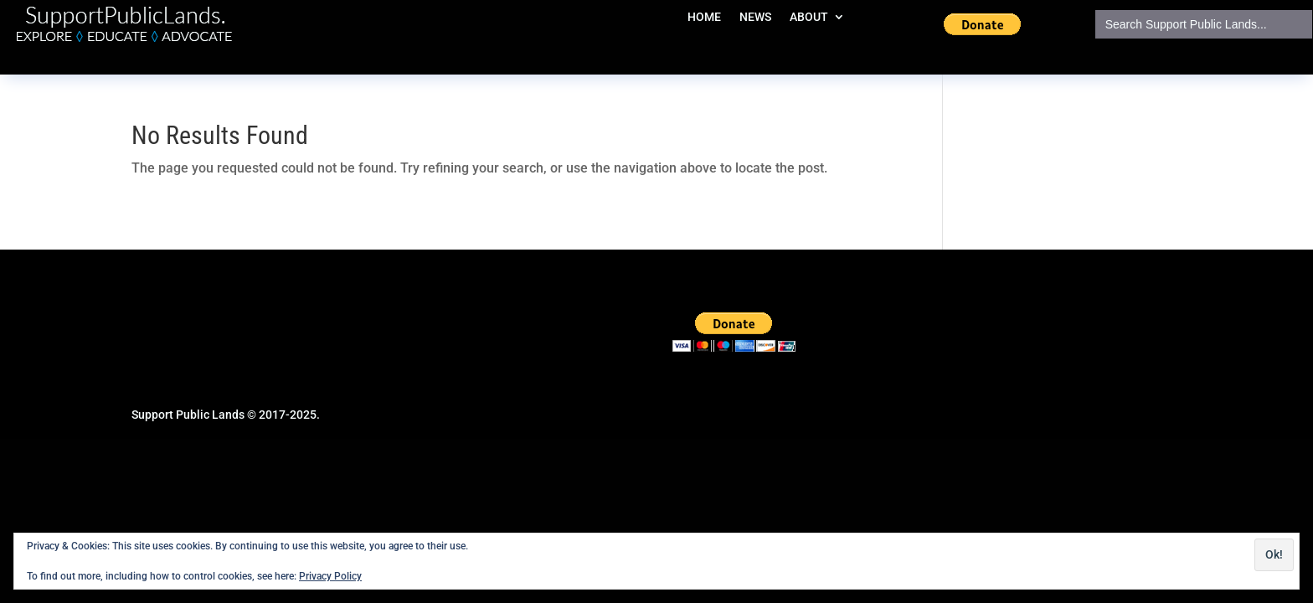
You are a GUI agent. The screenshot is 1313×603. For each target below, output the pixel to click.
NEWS (755, 17)
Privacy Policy (330, 576)
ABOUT (809, 17)
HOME (704, 17)
